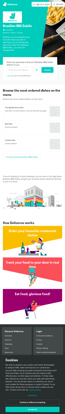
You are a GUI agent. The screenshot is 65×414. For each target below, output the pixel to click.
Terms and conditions (44, 336)
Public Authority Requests (46, 352)
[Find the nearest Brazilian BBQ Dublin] (22, 157)
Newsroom (9, 352)
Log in (9, 76)
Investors (8, 336)
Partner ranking (42, 348)
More (7, 348)
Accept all (32, 410)
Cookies (39, 344)
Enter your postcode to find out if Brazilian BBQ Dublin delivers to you (30, 63)
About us (8, 340)
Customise (32, 396)
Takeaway (8, 344)
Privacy (39, 340)
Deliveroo (10, 4)
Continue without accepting (32, 403)
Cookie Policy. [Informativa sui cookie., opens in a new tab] (35, 390)
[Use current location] (37, 70)
